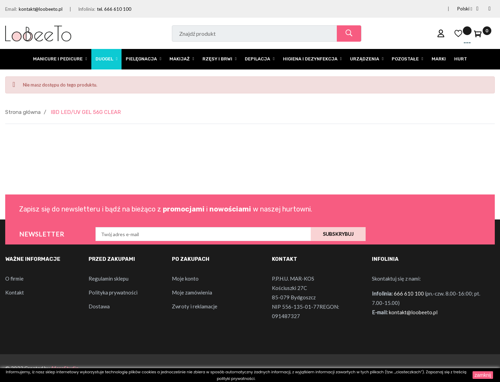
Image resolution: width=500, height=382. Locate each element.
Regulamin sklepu (108, 278)
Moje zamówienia (192, 292)
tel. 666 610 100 (114, 9)
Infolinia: (86, 9)
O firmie (14, 278)
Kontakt (14, 292)
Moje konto (185, 278)
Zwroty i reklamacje (194, 306)
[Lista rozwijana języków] (456, 9)
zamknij (483, 375)
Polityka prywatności (113, 292)
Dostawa (99, 306)
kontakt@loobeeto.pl (40, 9)
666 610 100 (409, 293)
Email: (11, 9)
